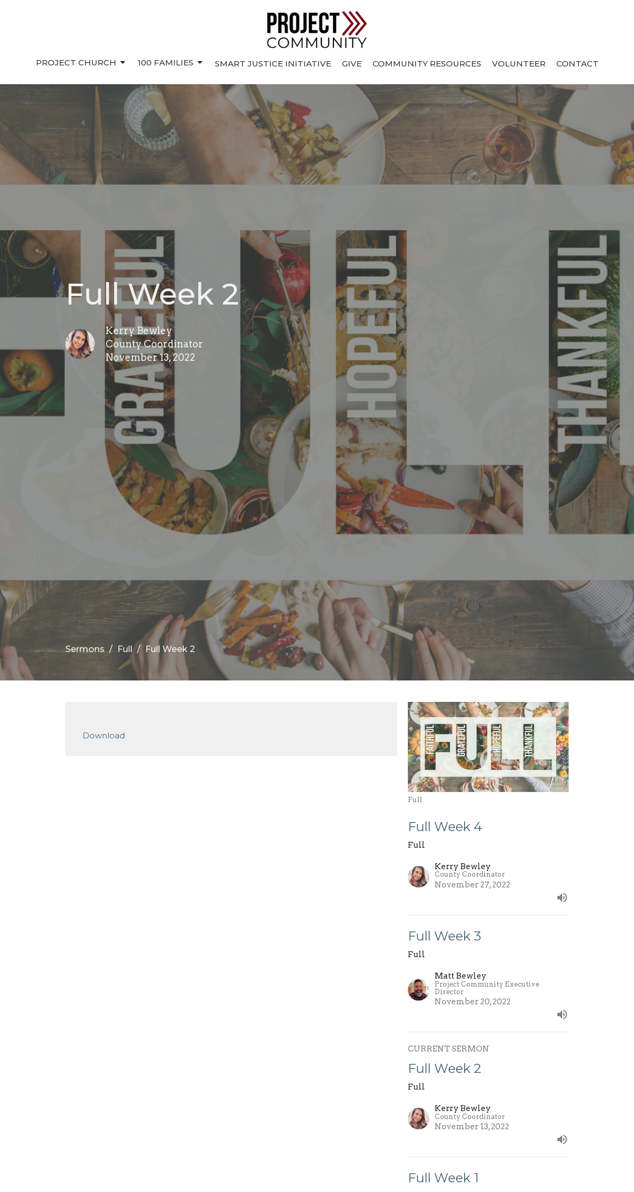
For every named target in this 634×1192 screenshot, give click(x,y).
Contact (577, 63)
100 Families (171, 62)
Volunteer (519, 63)
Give (352, 63)
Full (124, 649)
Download (104, 735)
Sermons (85, 649)
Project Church (81, 62)
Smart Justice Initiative (273, 63)
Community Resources (426, 63)
